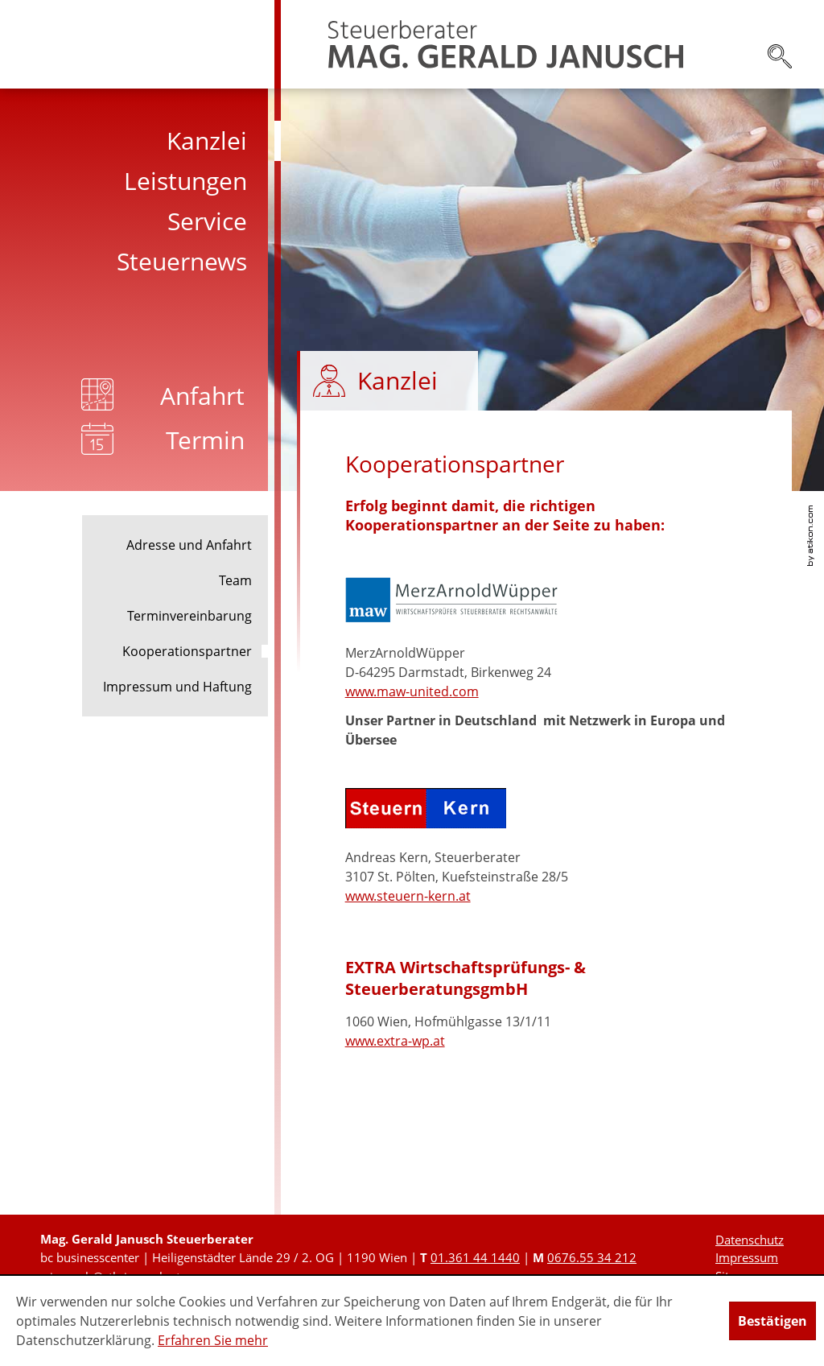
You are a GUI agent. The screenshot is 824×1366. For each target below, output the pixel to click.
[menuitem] (140, 141)
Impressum (746, 1257)
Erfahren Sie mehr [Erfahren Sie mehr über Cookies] (213, 1340)
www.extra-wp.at (395, 1041)
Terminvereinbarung (189, 616)
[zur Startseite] (505, 44)
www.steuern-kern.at (408, 896)
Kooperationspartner (187, 651)
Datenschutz (749, 1240)
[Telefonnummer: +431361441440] (475, 1257)
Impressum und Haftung (177, 686)
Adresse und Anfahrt (189, 545)
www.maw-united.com (412, 691)
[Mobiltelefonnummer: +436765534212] (592, 1257)
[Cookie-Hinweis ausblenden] (772, 1321)
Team (235, 580)
